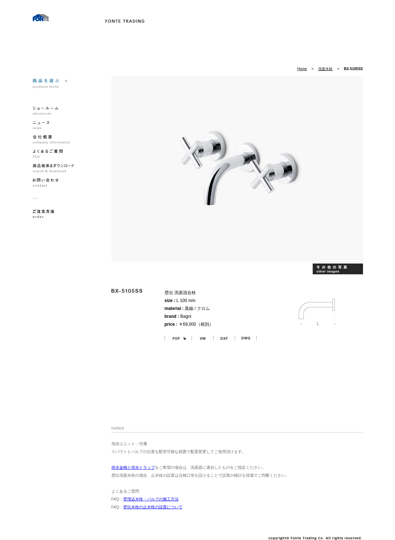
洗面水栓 (325, 69)
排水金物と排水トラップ (133, 467)
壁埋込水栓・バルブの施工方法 (151, 499)
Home (302, 69)
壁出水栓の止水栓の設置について (153, 507)
